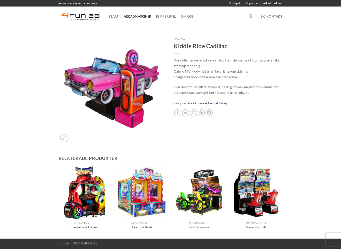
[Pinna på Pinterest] (201, 112)
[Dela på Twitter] (185, 112)
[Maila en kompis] (193, 112)
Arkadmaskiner (272, 3)
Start (114, 16)
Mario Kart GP (256, 227)
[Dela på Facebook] (177, 112)
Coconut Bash (142, 227)
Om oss (187, 16)
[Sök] (250, 16)
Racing (179, 38)
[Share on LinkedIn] (209, 112)
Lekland (213, 103)
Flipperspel (251, 3)
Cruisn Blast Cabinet (85, 227)
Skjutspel (234, 3)
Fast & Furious (199, 227)
